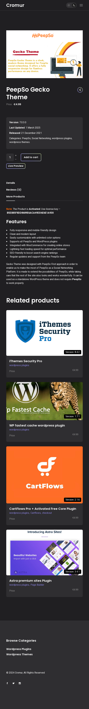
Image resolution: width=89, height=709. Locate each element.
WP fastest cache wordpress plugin (37, 425)
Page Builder (37, 585)
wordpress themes (19, 142)
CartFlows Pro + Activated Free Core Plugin (42, 509)
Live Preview (16, 166)
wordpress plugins (62, 138)
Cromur (15, 5)
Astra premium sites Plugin (30, 581)
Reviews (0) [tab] (13, 189)
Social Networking (41, 138)
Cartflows (36, 513)
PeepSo (26, 138)
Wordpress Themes (19, 654)
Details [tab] (10, 183)
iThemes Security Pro (25, 361)
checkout (47, 513)
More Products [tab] (15, 196)
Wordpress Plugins (18, 649)
